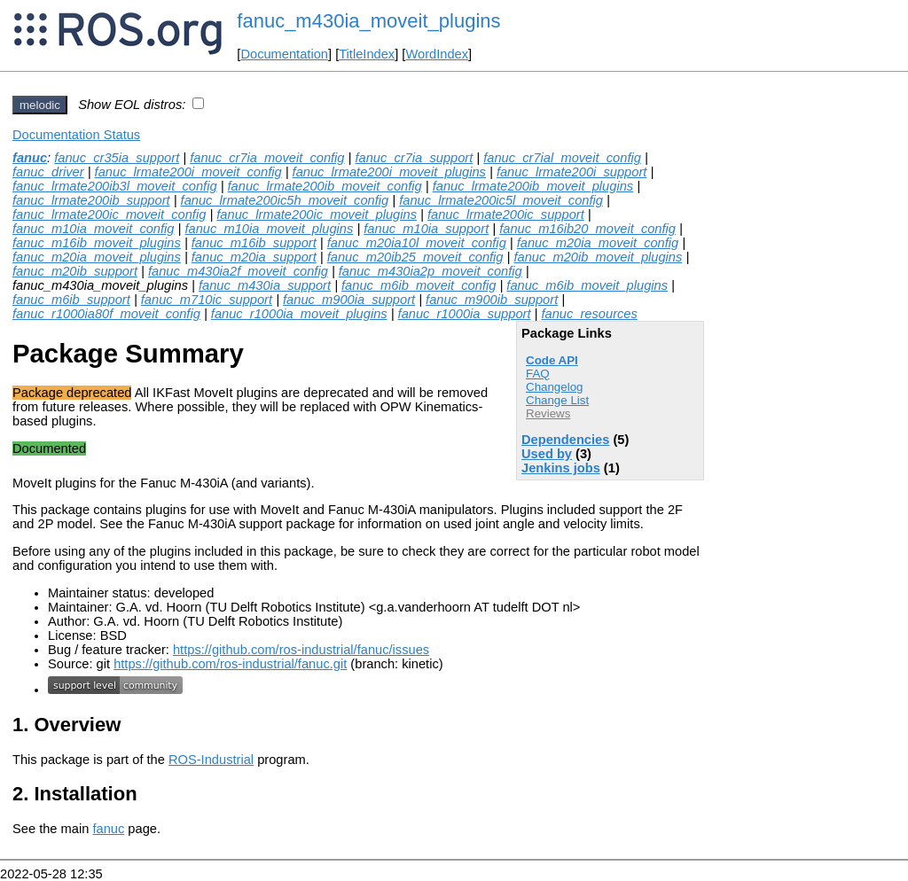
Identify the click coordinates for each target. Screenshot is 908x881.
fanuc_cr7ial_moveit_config (562, 158)
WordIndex (436, 54)
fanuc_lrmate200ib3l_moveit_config (114, 186)
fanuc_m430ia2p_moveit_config (430, 271)
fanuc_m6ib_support (71, 299)
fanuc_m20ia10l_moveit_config (416, 243)
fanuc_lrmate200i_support (571, 172)
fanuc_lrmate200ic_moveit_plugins (316, 214)
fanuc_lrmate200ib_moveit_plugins (533, 186)
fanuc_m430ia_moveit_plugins (368, 21)
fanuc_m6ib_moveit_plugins (587, 285)
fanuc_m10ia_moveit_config (93, 229)
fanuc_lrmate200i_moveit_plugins (389, 172)
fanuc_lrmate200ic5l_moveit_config (501, 200)
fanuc (29, 158)
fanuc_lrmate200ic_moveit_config (109, 214)
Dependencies (565, 440)
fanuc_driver (48, 172)
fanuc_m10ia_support (426, 229)
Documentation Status (76, 135)
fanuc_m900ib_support (492, 299)
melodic (40, 105)
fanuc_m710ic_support (206, 299)
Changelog (554, 387)
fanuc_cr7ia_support (414, 158)
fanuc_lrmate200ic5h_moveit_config (285, 200)
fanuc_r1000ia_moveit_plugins (299, 314)
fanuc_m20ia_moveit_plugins (96, 257)
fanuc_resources (589, 314)
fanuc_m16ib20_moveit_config (587, 229)
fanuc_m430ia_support (265, 285)
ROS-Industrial (211, 759)
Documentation (284, 54)
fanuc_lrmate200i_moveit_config (188, 172)
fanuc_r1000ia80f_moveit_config (106, 314)
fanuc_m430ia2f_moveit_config (238, 271)
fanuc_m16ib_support (254, 243)
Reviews (548, 413)
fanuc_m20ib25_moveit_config (415, 257)
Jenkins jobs (560, 468)
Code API (552, 360)
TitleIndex (367, 54)
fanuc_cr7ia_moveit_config (267, 158)
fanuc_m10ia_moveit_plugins (268, 229)
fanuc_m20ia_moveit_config (598, 243)
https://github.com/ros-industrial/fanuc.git (230, 664)
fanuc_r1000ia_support (464, 314)
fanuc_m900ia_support (349, 299)
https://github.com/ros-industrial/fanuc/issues (301, 650)
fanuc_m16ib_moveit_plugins (96, 243)
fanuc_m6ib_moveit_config (418, 285)
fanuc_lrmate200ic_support (505, 214)
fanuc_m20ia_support (254, 257)
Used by (546, 454)
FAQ (538, 373)
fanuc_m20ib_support (74, 271)
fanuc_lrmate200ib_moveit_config (325, 186)
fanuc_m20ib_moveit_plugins (597, 257)
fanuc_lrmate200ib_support (91, 200)
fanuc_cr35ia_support (116, 158)
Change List (557, 400)
